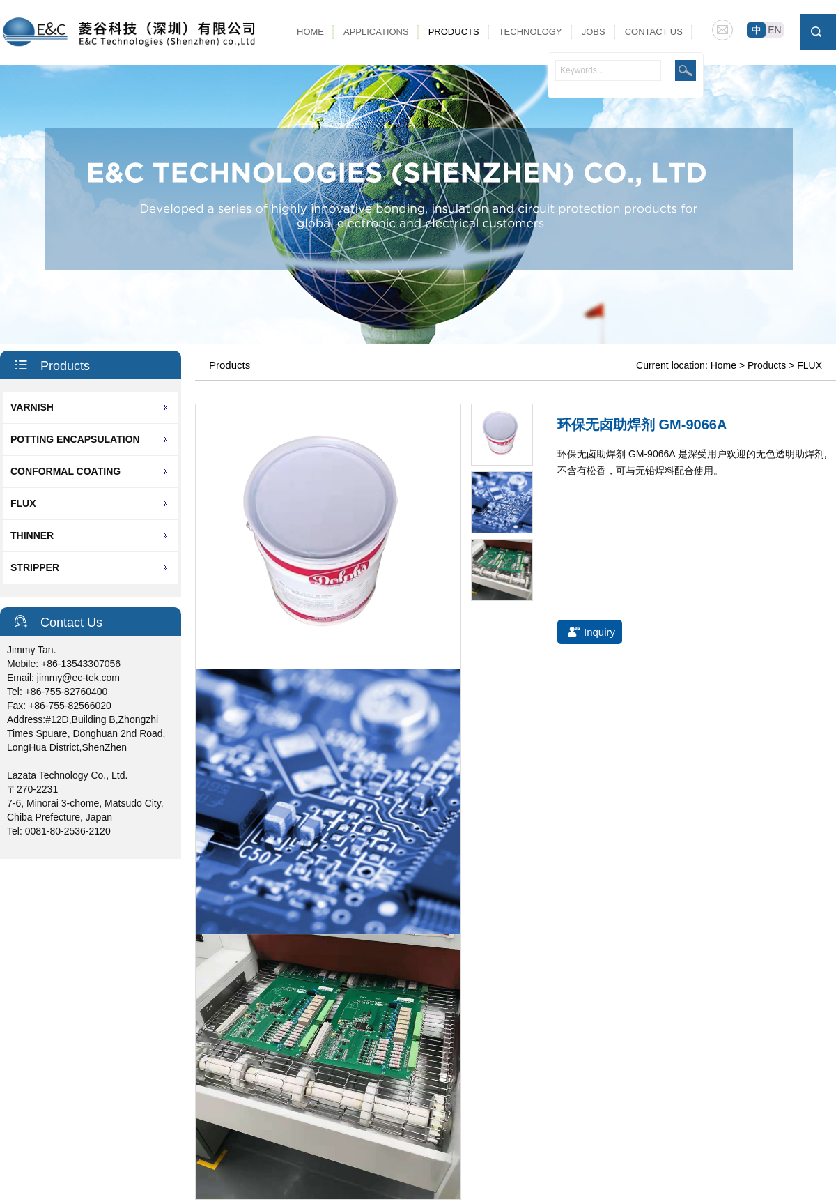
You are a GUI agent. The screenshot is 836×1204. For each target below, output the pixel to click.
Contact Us (654, 31)
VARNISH (32, 407)
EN (774, 30)
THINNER (32, 535)
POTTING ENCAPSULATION (75, 439)
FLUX (23, 503)
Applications (376, 31)
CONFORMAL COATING (65, 471)
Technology (530, 31)
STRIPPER (34, 567)
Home (310, 31)
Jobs (593, 31)
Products (453, 31)
